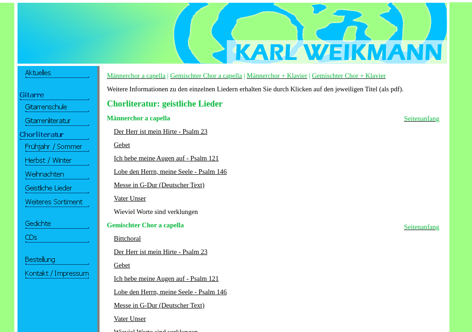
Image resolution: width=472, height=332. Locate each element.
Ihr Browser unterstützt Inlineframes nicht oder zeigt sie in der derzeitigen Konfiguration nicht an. (54, 180)
